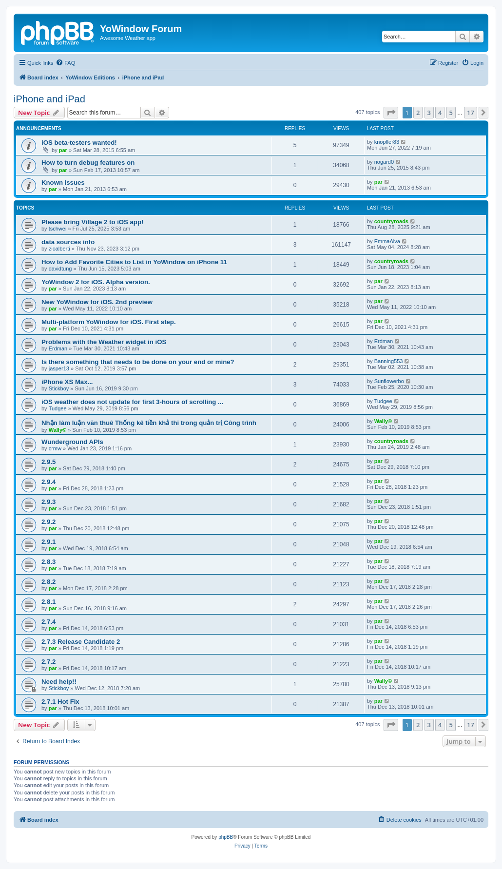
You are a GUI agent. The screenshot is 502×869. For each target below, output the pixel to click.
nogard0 (384, 162)
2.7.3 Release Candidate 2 (80, 641)
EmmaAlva (387, 241)
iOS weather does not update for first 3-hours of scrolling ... (132, 402)
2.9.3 (48, 501)
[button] (391, 112)
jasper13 (59, 368)
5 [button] (451, 112)
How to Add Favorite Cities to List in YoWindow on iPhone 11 (134, 262)
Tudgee (58, 408)
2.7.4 (48, 621)
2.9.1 (48, 541)
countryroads (391, 221)
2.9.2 (48, 521)
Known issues (63, 182)
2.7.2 (48, 661)
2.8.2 (48, 581)
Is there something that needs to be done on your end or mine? (137, 362)
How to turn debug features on (88, 162)
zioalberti (59, 248)
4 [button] (440, 112)
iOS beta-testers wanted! (79, 142)
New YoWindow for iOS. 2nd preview (97, 302)
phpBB (225, 837)
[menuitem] (65, 63)
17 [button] (470, 112)
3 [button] (429, 112)
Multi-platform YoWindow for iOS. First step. (108, 322)
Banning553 (388, 361)
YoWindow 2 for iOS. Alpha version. (95, 282)
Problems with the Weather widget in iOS (103, 342)
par (63, 150)
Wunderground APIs (72, 441)
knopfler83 (386, 142)
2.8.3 (48, 561)
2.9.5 (48, 461)
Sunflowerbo (389, 381)
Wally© (57, 430)
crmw (55, 448)
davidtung (60, 268)
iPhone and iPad (49, 99)
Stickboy (59, 388)
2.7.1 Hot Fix (60, 701)
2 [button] (418, 112)
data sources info (68, 242)
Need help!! (59, 681)
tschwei (58, 229)
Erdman (58, 348)
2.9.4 (48, 481)
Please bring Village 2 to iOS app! (92, 222)
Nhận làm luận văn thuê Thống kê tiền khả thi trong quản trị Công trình (148, 422)
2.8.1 (48, 601)
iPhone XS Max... (67, 382)
